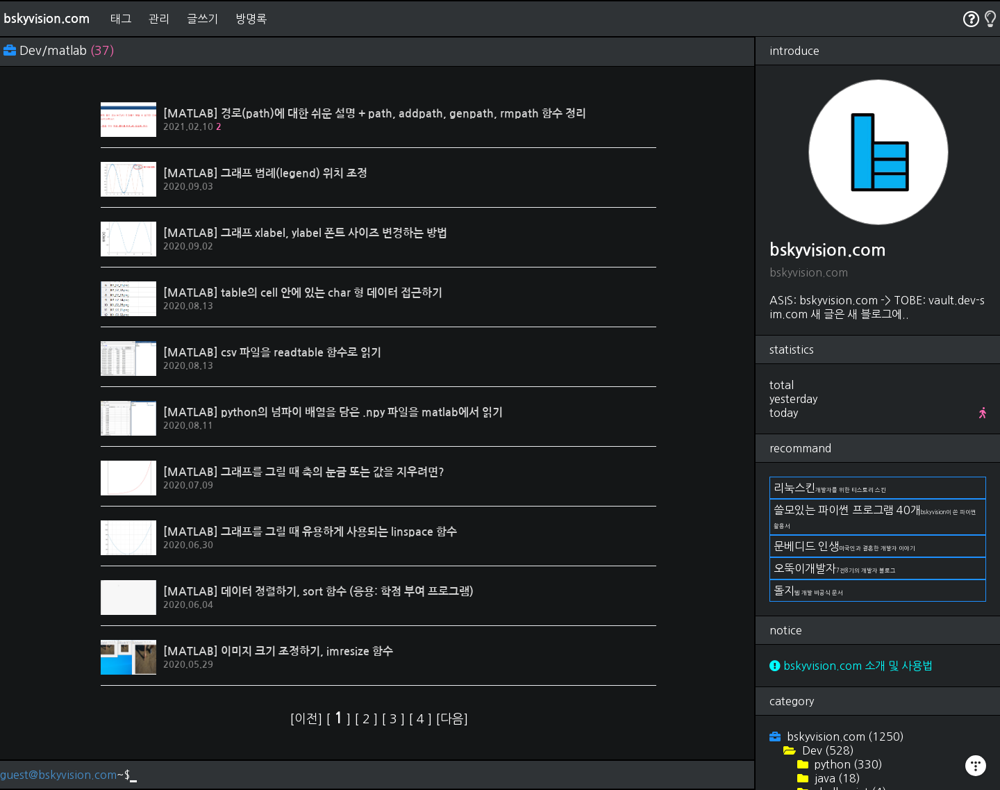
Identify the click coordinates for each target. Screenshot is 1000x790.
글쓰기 (202, 18)
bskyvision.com (46, 19)
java (836, 778)
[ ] (340, 719)
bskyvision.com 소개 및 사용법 (851, 665)
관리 (159, 18)
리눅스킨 (830, 487)
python (847, 764)
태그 (120, 18)
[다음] (451, 719)
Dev (826, 750)
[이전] (308, 719)
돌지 (808, 590)
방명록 (251, 18)
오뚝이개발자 (835, 568)
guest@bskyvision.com (58, 774)
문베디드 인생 (844, 546)
